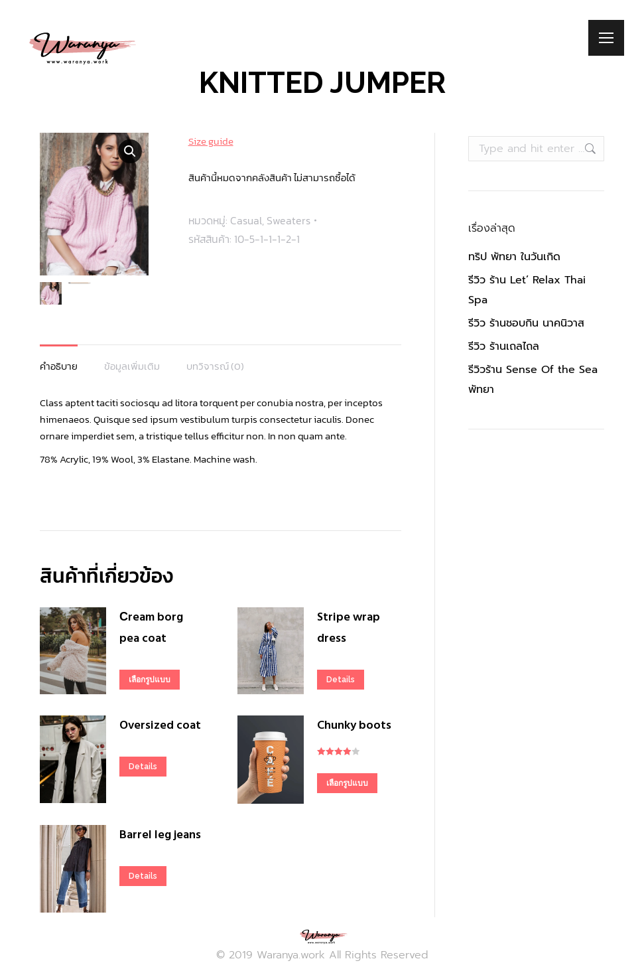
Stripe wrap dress (348, 628)
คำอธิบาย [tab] (59, 366)
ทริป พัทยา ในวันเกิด (514, 257)
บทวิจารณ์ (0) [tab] (215, 366)
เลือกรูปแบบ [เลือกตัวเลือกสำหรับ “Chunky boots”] (347, 783)
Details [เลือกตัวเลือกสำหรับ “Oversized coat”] (143, 766)
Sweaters (288, 220)
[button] (130, 151)
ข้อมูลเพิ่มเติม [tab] (132, 366)
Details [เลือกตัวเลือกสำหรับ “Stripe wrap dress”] (340, 679)
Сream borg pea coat (151, 628)
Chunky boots (354, 725)
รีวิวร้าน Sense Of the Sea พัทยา (533, 380)
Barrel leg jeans (160, 835)
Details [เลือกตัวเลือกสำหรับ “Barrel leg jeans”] (143, 876)
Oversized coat (160, 725)
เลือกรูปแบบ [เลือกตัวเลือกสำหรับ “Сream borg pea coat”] (149, 679)
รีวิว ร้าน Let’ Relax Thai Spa (527, 290)
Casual (246, 220)
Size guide (210, 141)
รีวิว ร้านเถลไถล (503, 346)
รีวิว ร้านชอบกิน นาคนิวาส (526, 323)
